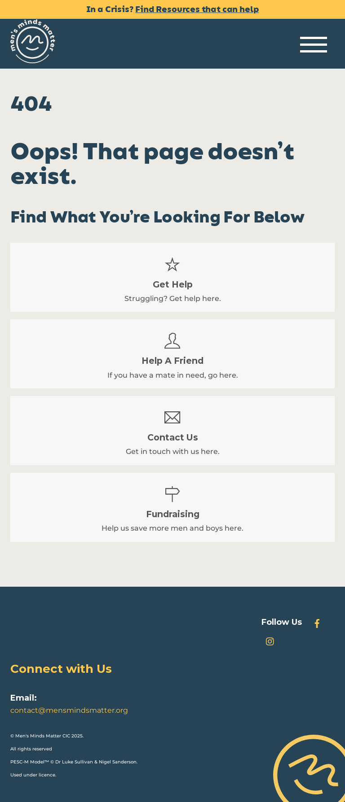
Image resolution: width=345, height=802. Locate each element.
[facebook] (317, 622)
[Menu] (313, 44)
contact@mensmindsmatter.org (69, 710)
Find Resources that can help (197, 9)
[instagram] (270, 640)
